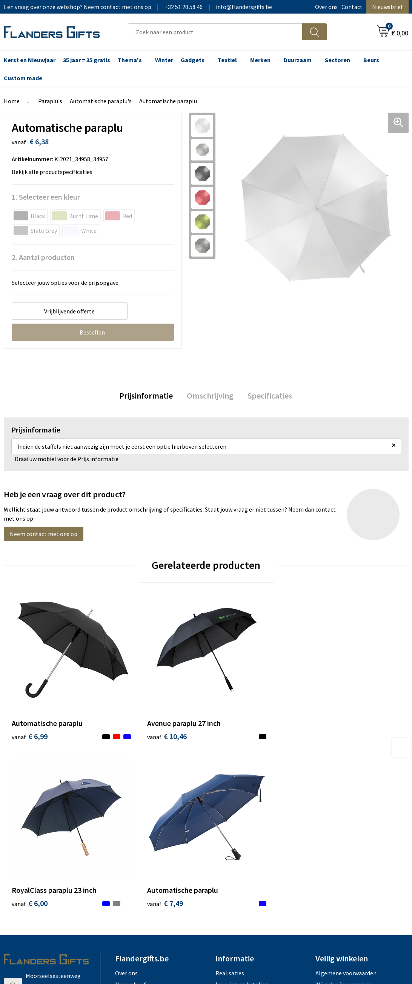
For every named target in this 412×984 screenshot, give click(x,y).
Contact (352, 7)
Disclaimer (329, 807)
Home (12, 101)
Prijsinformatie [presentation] (148, 396)
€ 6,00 (232, 703)
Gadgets (192, 60)
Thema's (130, 60)
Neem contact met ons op (43, 535)
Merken (260, 60)
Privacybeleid (332, 796)
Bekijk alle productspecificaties (54, 172)
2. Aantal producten (43, 257)
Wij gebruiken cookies (343, 784)
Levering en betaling (242, 784)
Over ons (326, 7)
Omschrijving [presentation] (210, 396)
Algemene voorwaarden (346, 773)
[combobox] (215, 31)
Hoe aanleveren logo (242, 819)
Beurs (371, 60)
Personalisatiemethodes (247, 807)
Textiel (227, 60)
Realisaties (229, 773)
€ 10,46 (132, 703)
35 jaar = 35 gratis (86, 60)
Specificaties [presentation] (267, 396)
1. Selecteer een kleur (46, 197)
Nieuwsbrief (387, 7)
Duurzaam (298, 60)
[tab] (148, 396)
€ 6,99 (30, 703)
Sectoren (337, 60)
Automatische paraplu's (101, 101)
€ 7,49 (333, 703)
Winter (164, 60)
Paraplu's (50, 101)
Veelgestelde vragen (141, 796)
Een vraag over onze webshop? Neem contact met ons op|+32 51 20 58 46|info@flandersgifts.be (138, 7)
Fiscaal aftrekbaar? (239, 796)
